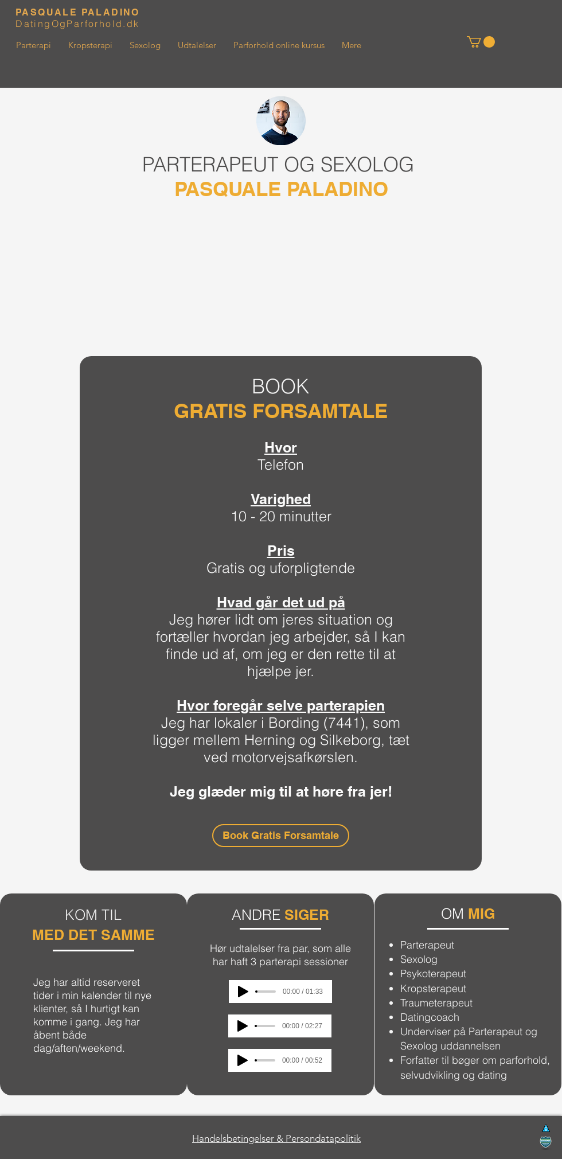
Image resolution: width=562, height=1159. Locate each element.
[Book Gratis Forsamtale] (280, 835)
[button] (481, 42)
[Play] (243, 991)
